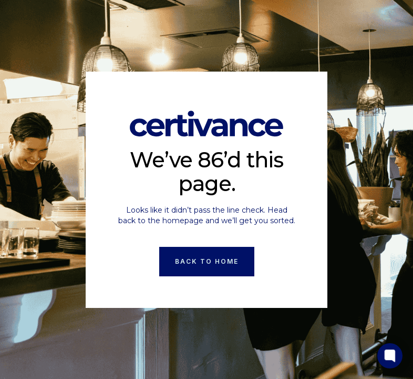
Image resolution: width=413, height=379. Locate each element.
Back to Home (207, 261)
